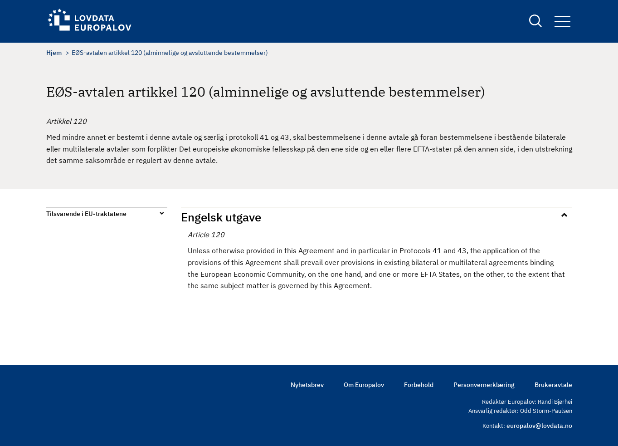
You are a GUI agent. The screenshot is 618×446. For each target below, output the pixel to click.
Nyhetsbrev (307, 385)
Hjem (54, 53)
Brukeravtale (553, 385)
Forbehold (418, 385)
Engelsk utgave (221, 217)
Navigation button (562, 21)
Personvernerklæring (484, 385)
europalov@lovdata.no (539, 425)
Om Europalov (364, 385)
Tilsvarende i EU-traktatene (86, 214)
